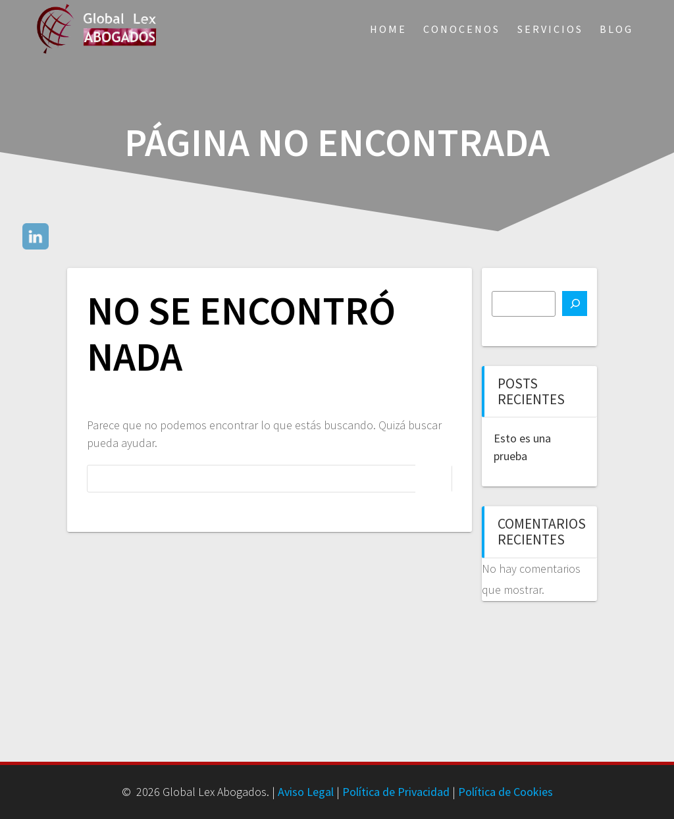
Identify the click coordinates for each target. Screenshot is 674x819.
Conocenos (461, 29)
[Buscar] (574, 303)
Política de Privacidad (396, 791)
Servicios (550, 29)
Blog (616, 29)
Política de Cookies (505, 791)
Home (388, 29)
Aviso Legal (306, 791)
